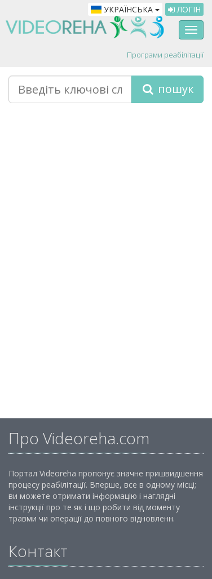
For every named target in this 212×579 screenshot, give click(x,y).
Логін (184, 9)
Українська (125, 9)
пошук (167, 88)
